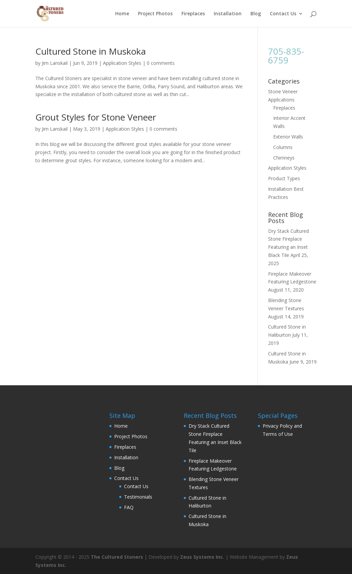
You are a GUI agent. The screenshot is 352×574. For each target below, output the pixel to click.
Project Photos (155, 14)
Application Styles (122, 63)
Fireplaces (193, 14)
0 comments (161, 63)
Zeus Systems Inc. (202, 557)
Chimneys (284, 157)
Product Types (284, 178)
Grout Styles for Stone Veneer (95, 117)
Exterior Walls (288, 136)
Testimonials (138, 497)
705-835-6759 (286, 55)
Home (122, 14)
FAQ (129, 507)
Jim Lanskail (55, 63)
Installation (228, 14)
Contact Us (283, 14)
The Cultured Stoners (117, 557)
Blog (255, 14)
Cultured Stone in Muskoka (90, 51)
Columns (283, 147)
